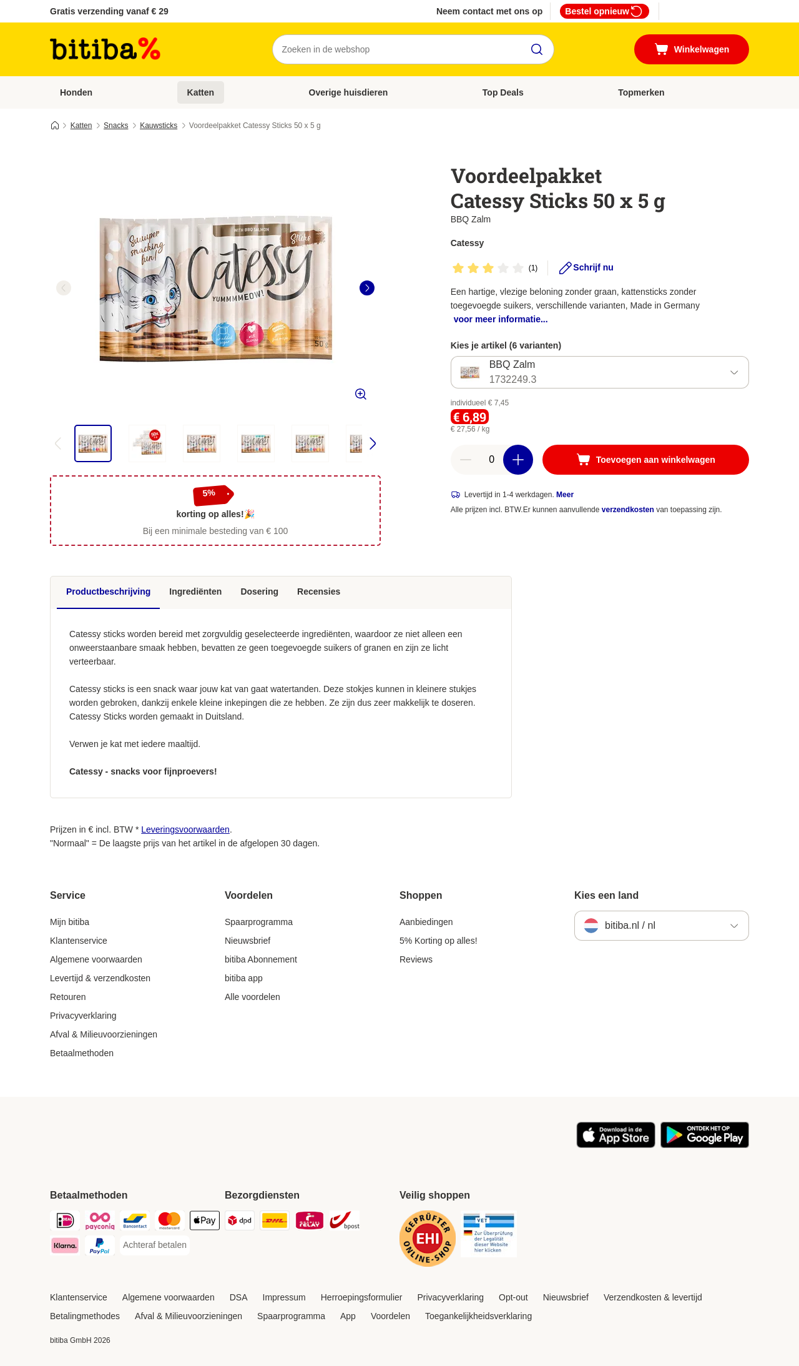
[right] (367, 287)
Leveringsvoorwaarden (185, 829)
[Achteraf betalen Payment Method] (155, 1245)
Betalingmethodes (85, 1316)
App (348, 1316)
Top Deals (503, 92)
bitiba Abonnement (261, 959)
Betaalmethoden (82, 1053)
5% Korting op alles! (439, 941)
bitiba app (244, 978)
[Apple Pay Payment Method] (205, 1222)
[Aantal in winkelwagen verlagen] (466, 460)
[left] (63, 287)
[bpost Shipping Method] (345, 1222)
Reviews (416, 959)
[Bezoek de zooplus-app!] (615, 1145)
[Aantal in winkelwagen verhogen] (518, 460)
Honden (76, 92)
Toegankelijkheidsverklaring (478, 1316)
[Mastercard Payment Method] (170, 1222)
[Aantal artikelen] (492, 460)
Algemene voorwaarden (96, 959)
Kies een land (606, 895)
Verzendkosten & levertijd (653, 1297)
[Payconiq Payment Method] (100, 1222)
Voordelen (390, 1316)
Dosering (259, 591)
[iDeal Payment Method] (65, 1222)
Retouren (68, 997)
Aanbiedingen (426, 922)
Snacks (116, 125)
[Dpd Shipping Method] (240, 1222)
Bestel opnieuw (604, 11)
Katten (201, 92)
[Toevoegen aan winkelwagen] (645, 460)
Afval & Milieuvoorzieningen (103, 1034)
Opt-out (513, 1297)
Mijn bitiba (69, 922)
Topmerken (641, 92)
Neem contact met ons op (489, 11)
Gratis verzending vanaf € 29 (109, 11)
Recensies (318, 591)
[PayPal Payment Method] (100, 1247)
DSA (239, 1297)
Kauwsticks (158, 125)
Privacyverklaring (83, 1016)
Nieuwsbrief (247, 941)
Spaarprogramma (259, 922)
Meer (565, 494)
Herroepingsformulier (362, 1297)
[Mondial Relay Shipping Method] (310, 1222)
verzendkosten (628, 509)
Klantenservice (78, 941)
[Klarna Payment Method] (65, 1247)
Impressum (284, 1297)
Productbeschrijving (108, 591)
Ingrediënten (195, 591)
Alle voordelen (252, 997)
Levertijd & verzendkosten (100, 978)
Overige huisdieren (348, 92)
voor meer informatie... (501, 319)
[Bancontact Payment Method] (135, 1222)
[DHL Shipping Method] (275, 1222)
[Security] (428, 1240)
